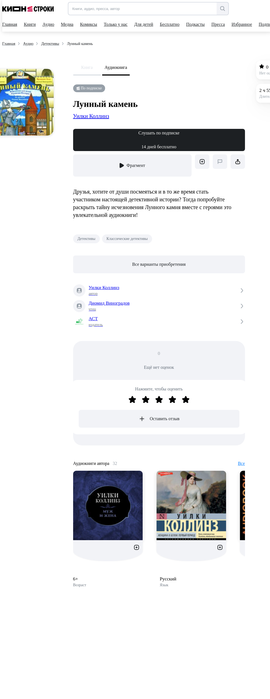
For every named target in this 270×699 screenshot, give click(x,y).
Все (241, 463)
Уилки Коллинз (91, 116)
